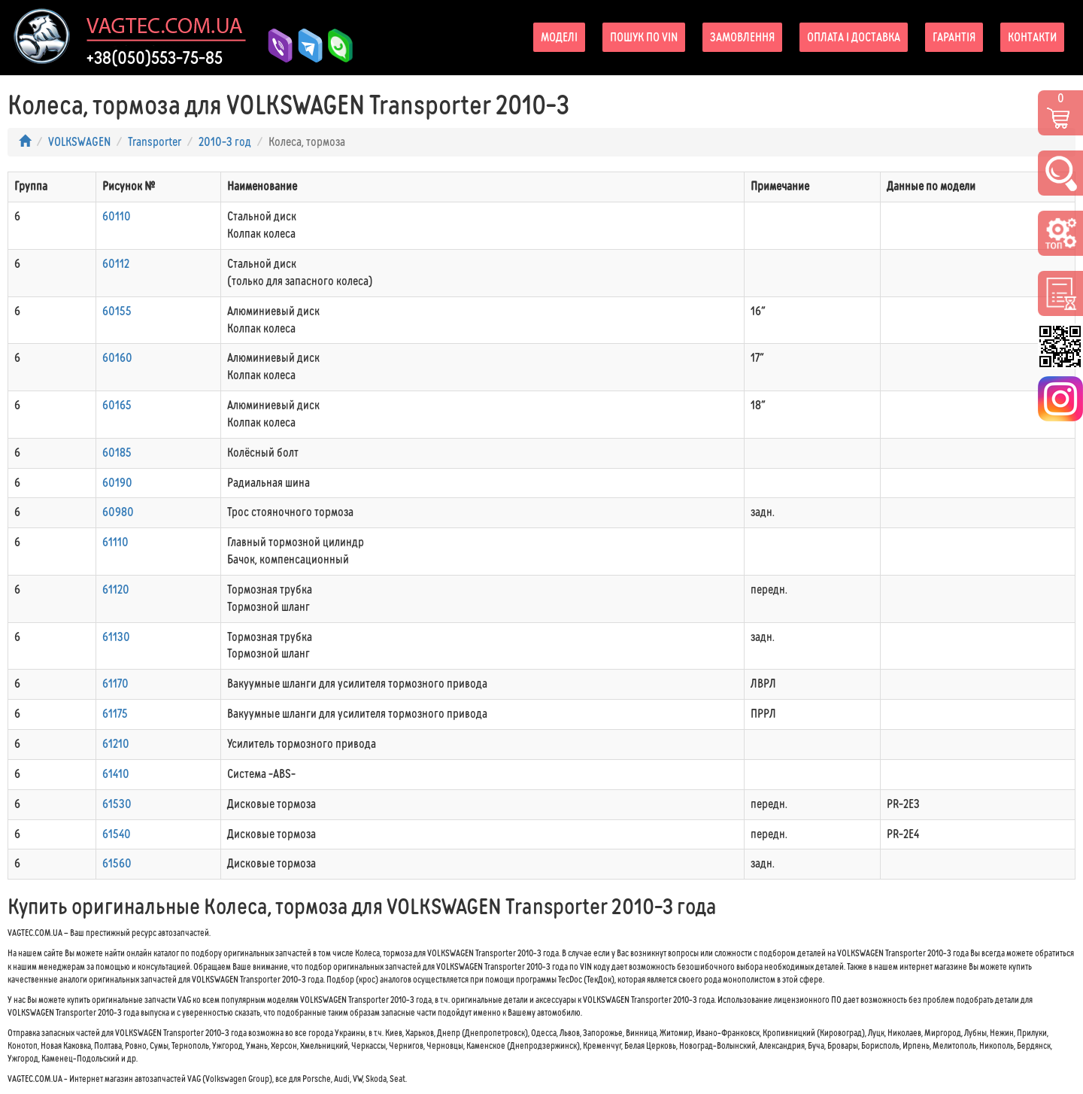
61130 (116, 637)
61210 (115, 744)
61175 (115, 714)
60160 (117, 358)
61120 (115, 589)
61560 (117, 863)
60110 (116, 216)
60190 (117, 483)
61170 (115, 683)
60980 (118, 512)
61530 (117, 804)
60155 (117, 311)
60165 (117, 405)
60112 (115, 264)
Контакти (1032, 37)
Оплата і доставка (853, 37)
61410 (115, 774)
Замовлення (742, 37)
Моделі (559, 37)
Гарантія (954, 37)
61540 (116, 834)
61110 (115, 542)
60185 (117, 452)
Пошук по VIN (644, 37)
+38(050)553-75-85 (154, 58)
